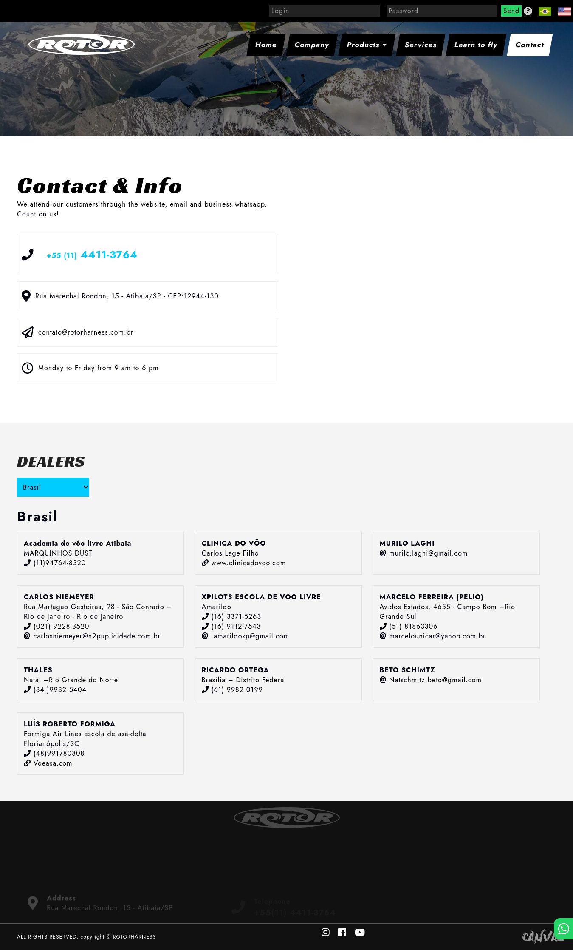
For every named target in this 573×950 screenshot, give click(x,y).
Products (366, 45)
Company (312, 45)
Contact (530, 45)
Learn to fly (476, 45)
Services (421, 45)
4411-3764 (92, 254)
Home (266, 45)
